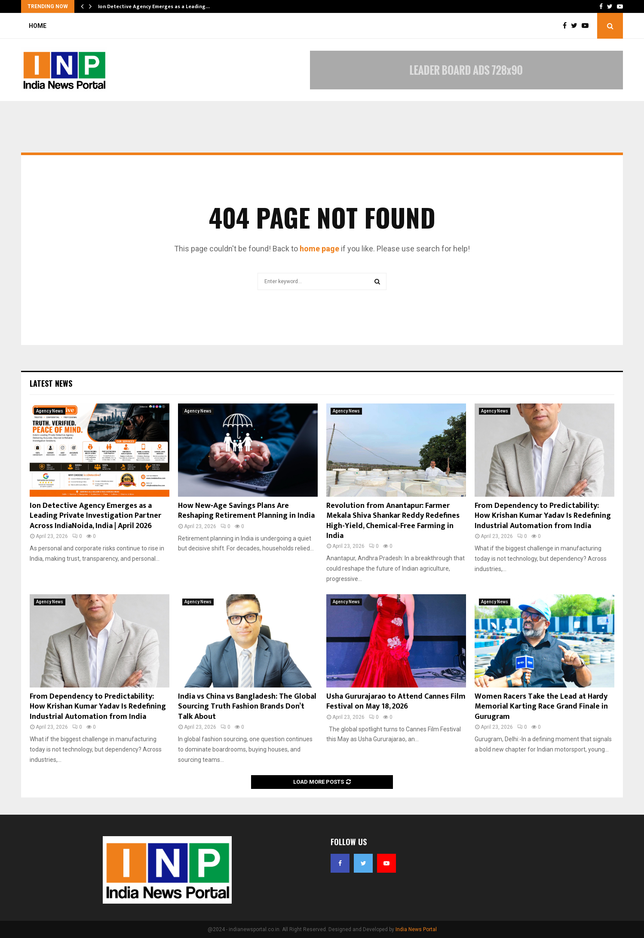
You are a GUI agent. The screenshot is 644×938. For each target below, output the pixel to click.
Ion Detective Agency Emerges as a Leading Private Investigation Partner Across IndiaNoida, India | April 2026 (95, 515)
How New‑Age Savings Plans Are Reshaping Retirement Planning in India (246, 510)
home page (319, 248)
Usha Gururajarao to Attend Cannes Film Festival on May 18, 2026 (396, 701)
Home (37, 25)
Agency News (49, 411)
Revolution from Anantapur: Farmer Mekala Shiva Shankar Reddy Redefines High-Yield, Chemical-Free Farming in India (393, 520)
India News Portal (416, 929)
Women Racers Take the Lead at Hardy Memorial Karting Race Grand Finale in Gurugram (541, 706)
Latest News (51, 383)
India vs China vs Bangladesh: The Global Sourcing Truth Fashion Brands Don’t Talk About (247, 706)
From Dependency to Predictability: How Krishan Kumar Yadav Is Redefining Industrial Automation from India (543, 515)
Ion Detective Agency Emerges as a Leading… (154, 6)
